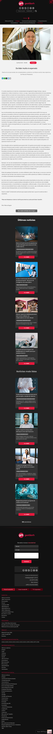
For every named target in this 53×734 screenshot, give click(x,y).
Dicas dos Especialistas (8, 685)
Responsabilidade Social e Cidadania (11, 724)
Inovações (4, 705)
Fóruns (3, 603)
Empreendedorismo (7, 691)
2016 (38, 642)
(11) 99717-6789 (34, 580)
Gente (3, 656)
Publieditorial (5, 719)
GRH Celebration (6, 610)
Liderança (4, 712)
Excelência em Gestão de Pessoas (10, 625)
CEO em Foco (5, 658)
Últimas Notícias (9, 21)
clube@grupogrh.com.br (31, 577)
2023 (14, 642)
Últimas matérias (6, 648)
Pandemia (4, 716)
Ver (26, 257)
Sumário (4, 667)
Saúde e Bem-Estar (7, 726)
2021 (21, 642)
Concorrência (14, 23)
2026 (3, 642)
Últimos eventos (6, 597)
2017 (34, 642)
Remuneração (5, 662)
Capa (3, 651)
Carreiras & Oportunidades (29, 21)
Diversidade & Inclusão (7, 687)
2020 (24, 642)
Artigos (17, 21)
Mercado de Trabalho (7, 714)
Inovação (4, 701)
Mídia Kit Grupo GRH (7, 632)
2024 (10, 642)
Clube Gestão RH (6, 634)
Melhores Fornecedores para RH (10, 626)
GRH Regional (5, 606)
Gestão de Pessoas (7, 696)
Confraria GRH (5, 605)
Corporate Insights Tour (8, 612)
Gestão (4, 694)
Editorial (4, 655)
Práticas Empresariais (7, 717)
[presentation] (27, 556)
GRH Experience (6, 608)
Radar (3, 721)
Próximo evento (25, 11)
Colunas (4, 653)
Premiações (5, 601)
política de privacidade (32, 584)
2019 (28, 642)
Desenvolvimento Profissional (27, 23)
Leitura (3, 710)
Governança (5, 698)
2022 (17, 642)
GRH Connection (6, 599)
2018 (31, 642)
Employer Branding (6, 689)
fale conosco (34, 582)
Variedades (5, 669)
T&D (3, 728)
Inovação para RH (6, 703)
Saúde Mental (5, 665)
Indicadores (5, 660)
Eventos (4, 636)
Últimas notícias (6, 675)
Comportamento (42, 21)
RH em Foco (5, 664)
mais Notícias (26, 522)
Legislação (4, 708)
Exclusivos (4, 615)
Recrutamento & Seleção (8, 723)
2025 (6, 642)
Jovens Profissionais (7, 707)
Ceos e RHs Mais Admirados (9, 623)
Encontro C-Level (6, 613)
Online (3, 617)
